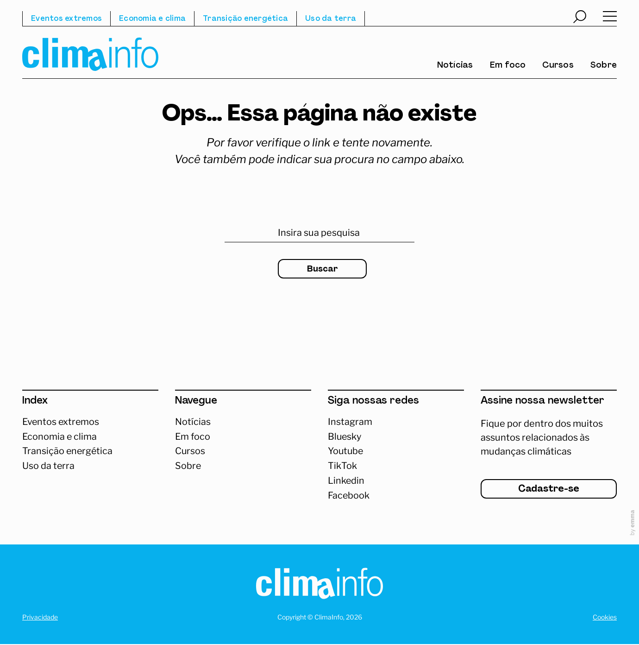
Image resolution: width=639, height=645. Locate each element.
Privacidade (40, 618)
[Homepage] (319, 586)
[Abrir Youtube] (396, 451)
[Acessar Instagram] (396, 422)
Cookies (605, 618)
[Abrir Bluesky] (396, 437)
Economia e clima (152, 19)
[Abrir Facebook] (396, 496)
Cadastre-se (548, 490)
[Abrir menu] (610, 18)
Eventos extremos (66, 19)
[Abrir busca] (579, 18)
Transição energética (245, 19)
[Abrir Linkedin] (396, 481)
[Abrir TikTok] (396, 466)
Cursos (558, 66)
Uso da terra (330, 19)
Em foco (508, 66)
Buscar (322, 269)
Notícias (455, 66)
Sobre (603, 66)
